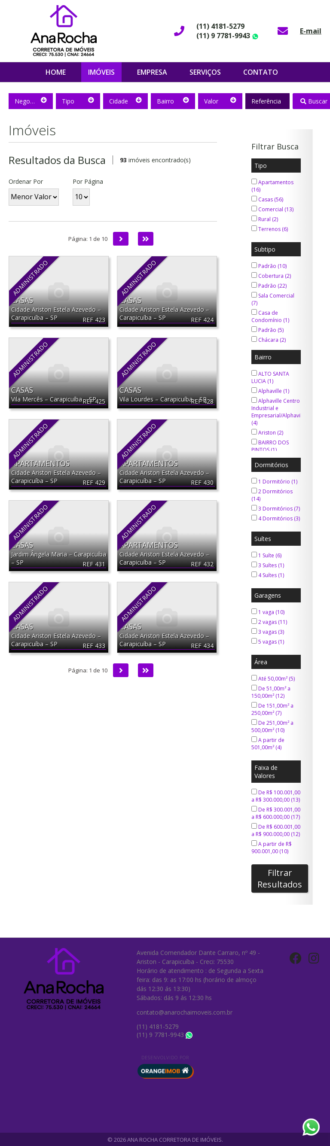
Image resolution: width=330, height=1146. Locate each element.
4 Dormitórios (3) (275, 518)
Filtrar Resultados (279, 878)
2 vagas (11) (269, 622)
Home (56, 72)
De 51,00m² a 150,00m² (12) (270, 692)
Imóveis (101, 72)
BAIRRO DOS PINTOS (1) (270, 446)
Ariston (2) (267, 432)
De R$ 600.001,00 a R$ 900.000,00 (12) (275, 830)
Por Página (88, 181)
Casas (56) (267, 199)
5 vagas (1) (267, 641)
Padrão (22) (269, 285)
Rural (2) (264, 219)
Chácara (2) (268, 339)
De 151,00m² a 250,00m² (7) (272, 709)
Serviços (205, 72)
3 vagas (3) (267, 631)
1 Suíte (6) (266, 555)
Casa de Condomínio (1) (270, 316)
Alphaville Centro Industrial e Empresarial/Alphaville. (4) (279, 411)
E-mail (310, 31)
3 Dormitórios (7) (275, 508)
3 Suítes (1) (267, 565)
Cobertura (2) (271, 276)
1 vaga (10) (267, 612)
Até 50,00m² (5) (273, 678)
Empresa (152, 72)
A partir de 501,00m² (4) (267, 743)
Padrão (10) (269, 266)
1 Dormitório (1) (274, 481)
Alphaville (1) (270, 391)
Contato (260, 72)
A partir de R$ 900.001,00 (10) (271, 847)
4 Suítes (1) (267, 575)
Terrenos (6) (269, 229)
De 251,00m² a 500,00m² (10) (272, 726)
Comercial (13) (272, 209)
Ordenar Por (26, 181)
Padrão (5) (267, 330)
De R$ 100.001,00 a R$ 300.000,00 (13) (275, 796)
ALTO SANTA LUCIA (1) (270, 377)
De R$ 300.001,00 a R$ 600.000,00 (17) (275, 813)
